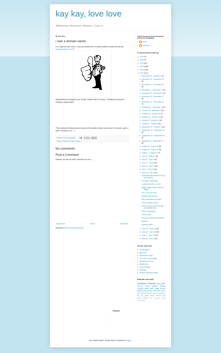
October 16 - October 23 (151, 117)
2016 (142, 57)
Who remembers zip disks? (152, 199)
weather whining (158, 286)
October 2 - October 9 (150, 124)
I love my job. (147, 215)
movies (162, 289)
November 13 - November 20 (153, 102)
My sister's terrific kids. (150, 181)
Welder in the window (150, 196)
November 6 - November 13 (152, 107)
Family (152, 283)
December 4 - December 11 (152, 90)
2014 (142, 63)
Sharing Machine (146, 293)
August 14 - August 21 (150, 150)
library (139, 291)
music (147, 286)
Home (92, 224)
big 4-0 (155, 293)
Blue (151, 298)
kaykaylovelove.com (64, 49)
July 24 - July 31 (148, 159)
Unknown (145, 45)
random (78, 141)
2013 (142, 66)
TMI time (156, 291)
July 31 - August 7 (149, 156)
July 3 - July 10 (148, 169)
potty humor (147, 291)
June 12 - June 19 (149, 232)
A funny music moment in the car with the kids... (152, 207)
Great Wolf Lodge (146, 255)
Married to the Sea (146, 261)
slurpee (145, 298)
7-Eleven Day (160, 295)
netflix (146, 295)
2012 (142, 70)
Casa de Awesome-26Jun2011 (153, 218)
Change (64, 141)
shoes (139, 298)
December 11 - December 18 (153, 84)
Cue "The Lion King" (149, 193)
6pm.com (142, 253)
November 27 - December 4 (152, 93)
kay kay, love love (89, 13)
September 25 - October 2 (152, 127)
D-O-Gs (140, 286)
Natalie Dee (143, 264)
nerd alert (71, 141)
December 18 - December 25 (153, 79)
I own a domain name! (150, 203)
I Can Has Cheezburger (148, 258)
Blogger (128, 340)
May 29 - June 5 (148, 239)
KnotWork (157, 298)
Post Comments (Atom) (74, 228)
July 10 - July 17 (148, 166)
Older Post (124, 224)
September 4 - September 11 (153, 141)
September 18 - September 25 (153, 130)
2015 (142, 60)
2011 (142, 73)
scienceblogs (141, 300)
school (152, 295)
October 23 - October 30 (151, 114)
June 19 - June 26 (149, 229)
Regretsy (142, 270)
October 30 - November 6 (152, 110)
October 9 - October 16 (151, 120)
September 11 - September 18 (153, 136)
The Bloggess (144, 250)
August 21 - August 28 (150, 146)
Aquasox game (147, 224)
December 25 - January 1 (152, 76)
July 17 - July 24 (148, 163)
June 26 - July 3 (148, 173)
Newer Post (60, 224)
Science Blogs (144, 267)
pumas (163, 298)
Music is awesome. (149, 211)
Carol (144, 42)
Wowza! (144, 221)
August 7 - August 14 (150, 153)
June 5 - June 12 (148, 235)
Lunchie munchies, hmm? (151, 184)
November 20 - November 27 (153, 96)
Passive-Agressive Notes (148, 273)
